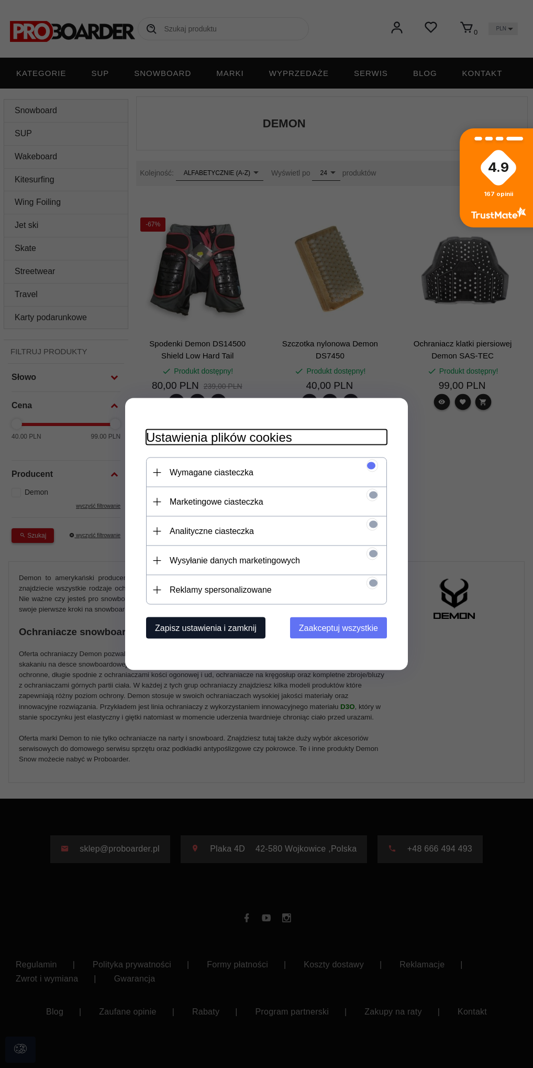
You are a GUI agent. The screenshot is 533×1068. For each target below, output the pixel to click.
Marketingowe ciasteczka (216, 501)
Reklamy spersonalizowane (221, 589)
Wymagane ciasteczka (211, 472)
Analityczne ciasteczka (212, 531)
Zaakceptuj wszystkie (338, 628)
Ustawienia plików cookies (219, 437)
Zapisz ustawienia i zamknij (206, 628)
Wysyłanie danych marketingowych (235, 560)
